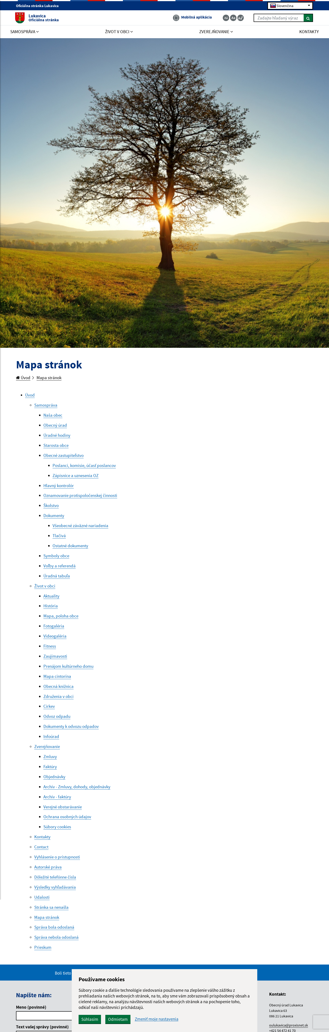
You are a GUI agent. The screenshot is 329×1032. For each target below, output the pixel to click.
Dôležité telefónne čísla (55, 884)
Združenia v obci (58, 700)
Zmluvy (50, 761)
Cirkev (49, 710)
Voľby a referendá (59, 568)
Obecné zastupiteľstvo (63, 456)
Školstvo (51, 507)
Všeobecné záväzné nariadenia (80, 527)
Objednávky (54, 782)
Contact (41, 853)
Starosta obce (56, 446)
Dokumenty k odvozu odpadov (71, 731)
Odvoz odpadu (56, 721)
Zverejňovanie (47, 751)
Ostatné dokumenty (70, 548)
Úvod (23, 378)
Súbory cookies (57, 833)
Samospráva (45, 405)
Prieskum (42, 955)
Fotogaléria (53, 629)
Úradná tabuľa (56, 578)
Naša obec (52, 415)
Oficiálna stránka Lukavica (39, 6)
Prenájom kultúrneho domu (68, 670)
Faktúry (50, 772)
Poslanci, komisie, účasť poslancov (84, 466)
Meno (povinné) (31, 1015)
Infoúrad (51, 741)
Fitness (49, 649)
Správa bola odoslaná (54, 934)
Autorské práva (48, 873)
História (50, 609)
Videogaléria (54, 639)
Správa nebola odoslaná (56, 945)
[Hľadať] (307, 18)
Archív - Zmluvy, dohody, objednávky (76, 792)
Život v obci (44, 588)
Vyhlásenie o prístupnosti (57, 863)
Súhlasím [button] (100, 1019)
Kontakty (42, 843)
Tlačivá (59, 538)
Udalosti (42, 904)
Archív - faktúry (57, 802)
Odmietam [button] (128, 1019)
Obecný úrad (55, 426)
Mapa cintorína (57, 680)
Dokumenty (53, 517)
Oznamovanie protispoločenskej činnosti (80, 497)
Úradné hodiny (56, 436)
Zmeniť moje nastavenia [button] (167, 1019)
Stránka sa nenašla (51, 914)
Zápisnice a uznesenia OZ (75, 477)
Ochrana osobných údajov (67, 823)
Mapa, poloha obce (60, 619)
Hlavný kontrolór (58, 487)
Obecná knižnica (58, 690)
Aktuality (51, 599)
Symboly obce (56, 558)
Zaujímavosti (55, 660)
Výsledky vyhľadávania (55, 894)
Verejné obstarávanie (62, 812)
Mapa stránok (49, 378)
